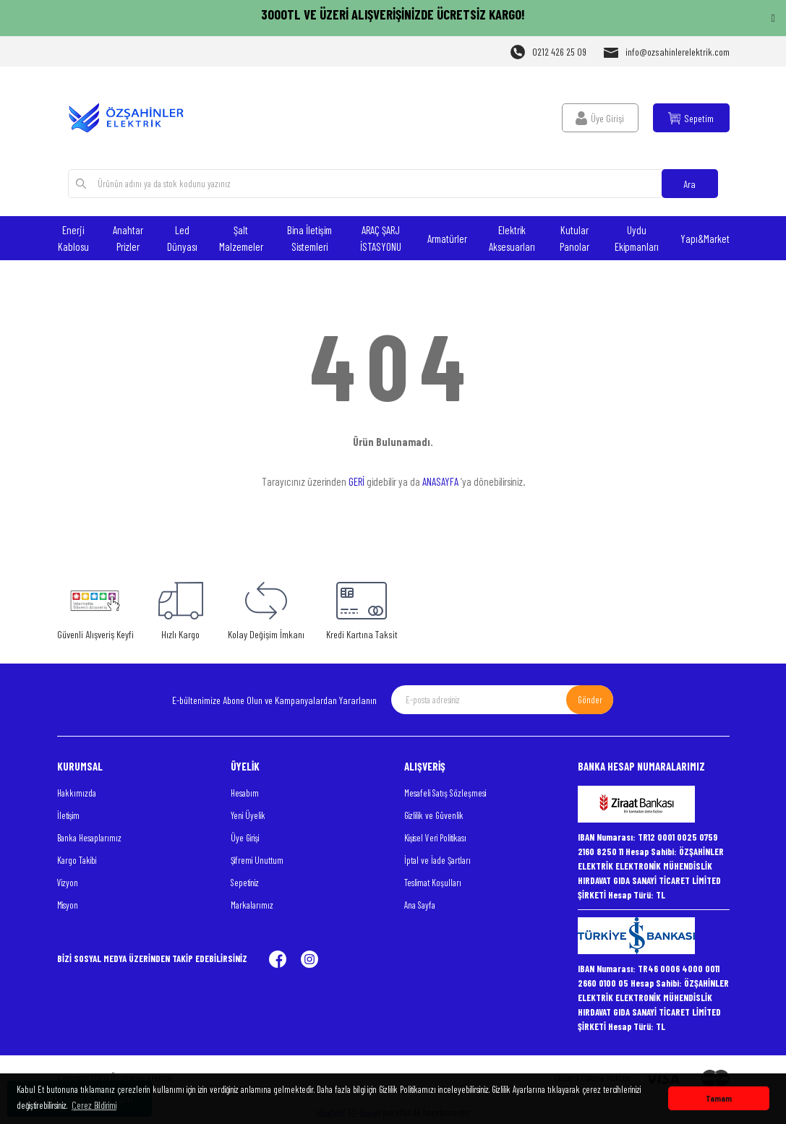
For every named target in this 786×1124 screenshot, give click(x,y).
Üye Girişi (245, 838)
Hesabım (245, 793)
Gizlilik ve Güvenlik (434, 815)
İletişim (68, 815)
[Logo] (133, 118)
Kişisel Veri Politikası (435, 838)
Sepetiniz (245, 882)
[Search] (392, 183)
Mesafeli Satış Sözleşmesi (445, 793)
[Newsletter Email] (502, 699)
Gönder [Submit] (590, 699)
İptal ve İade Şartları (437, 860)
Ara (689, 184)
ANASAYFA (440, 481)
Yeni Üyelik (248, 815)
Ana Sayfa (419, 905)
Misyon (67, 905)
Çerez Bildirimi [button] (94, 1105)
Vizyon (67, 882)
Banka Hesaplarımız (89, 838)
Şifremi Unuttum (257, 860)
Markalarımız (252, 905)
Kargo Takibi (76, 860)
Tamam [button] (719, 1098)
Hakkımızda (76, 793)
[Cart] (691, 117)
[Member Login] (600, 117)
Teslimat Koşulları (432, 882)
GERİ (356, 481)
